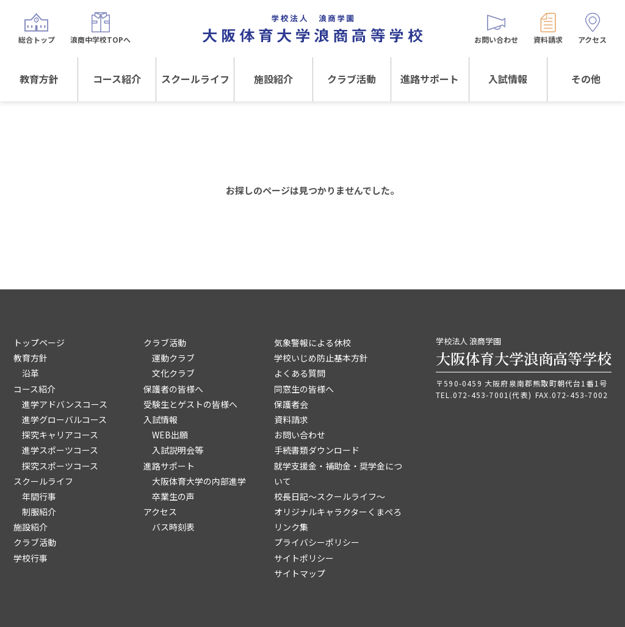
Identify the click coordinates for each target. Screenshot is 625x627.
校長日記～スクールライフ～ (329, 496)
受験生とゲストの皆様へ (190, 404)
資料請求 (291, 419)
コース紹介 (117, 79)
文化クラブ (173, 373)
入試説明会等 (177, 450)
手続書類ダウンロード (316, 450)
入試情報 (507, 79)
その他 (586, 79)
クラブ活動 (351, 79)
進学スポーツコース (60, 450)
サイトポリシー (304, 558)
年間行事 (39, 496)
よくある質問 (299, 373)
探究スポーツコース (60, 466)
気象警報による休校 (312, 342)
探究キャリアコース (60, 435)
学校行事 (30, 558)
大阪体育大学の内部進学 (199, 481)
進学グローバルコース (64, 419)
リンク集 (291, 527)
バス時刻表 (173, 527)
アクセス (160, 512)
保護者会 (291, 404)
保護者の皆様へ (173, 389)
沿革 (30, 373)
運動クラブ (173, 358)
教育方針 (39, 79)
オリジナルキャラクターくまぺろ (338, 512)
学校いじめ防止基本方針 (321, 358)
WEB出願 (170, 435)
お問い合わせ (299, 435)
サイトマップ (299, 573)
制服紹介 (39, 512)
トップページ (39, 342)
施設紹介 (273, 79)
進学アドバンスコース (64, 404)
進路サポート (429, 79)
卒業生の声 (173, 496)
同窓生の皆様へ (304, 389)
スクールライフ (195, 79)
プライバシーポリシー (316, 542)
